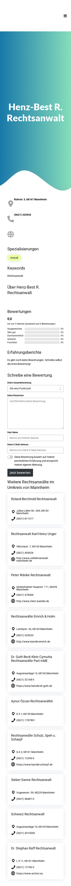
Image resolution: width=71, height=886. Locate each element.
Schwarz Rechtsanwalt (28, 814)
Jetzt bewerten (20, 473)
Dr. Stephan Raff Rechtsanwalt (33, 848)
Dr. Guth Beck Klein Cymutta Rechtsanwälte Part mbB (31, 659)
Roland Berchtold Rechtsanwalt (34, 499)
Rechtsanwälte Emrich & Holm (33, 616)
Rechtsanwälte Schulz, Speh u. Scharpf (33, 737)
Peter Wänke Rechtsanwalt (31, 575)
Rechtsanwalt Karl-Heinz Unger (33, 534)
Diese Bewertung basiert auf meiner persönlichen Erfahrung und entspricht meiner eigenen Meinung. (36, 460)
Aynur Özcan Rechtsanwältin (32, 701)
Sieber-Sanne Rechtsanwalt (31, 780)
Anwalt (14, 257)
